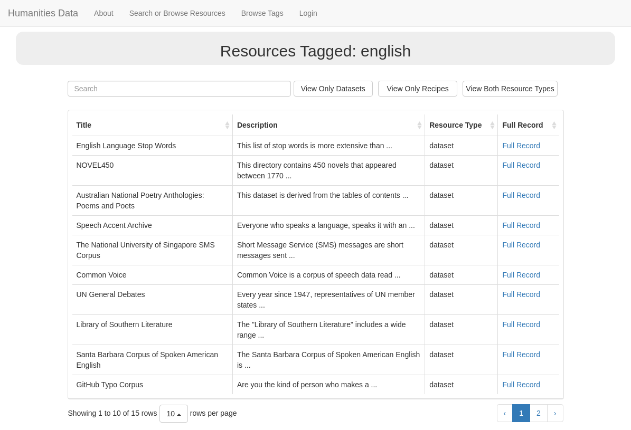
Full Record (521, 145)
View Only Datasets (333, 88)
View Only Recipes (417, 88)
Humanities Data (43, 13)
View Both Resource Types (510, 88)
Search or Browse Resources (177, 13)
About (104, 13)
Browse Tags (262, 13)
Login (308, 13)
